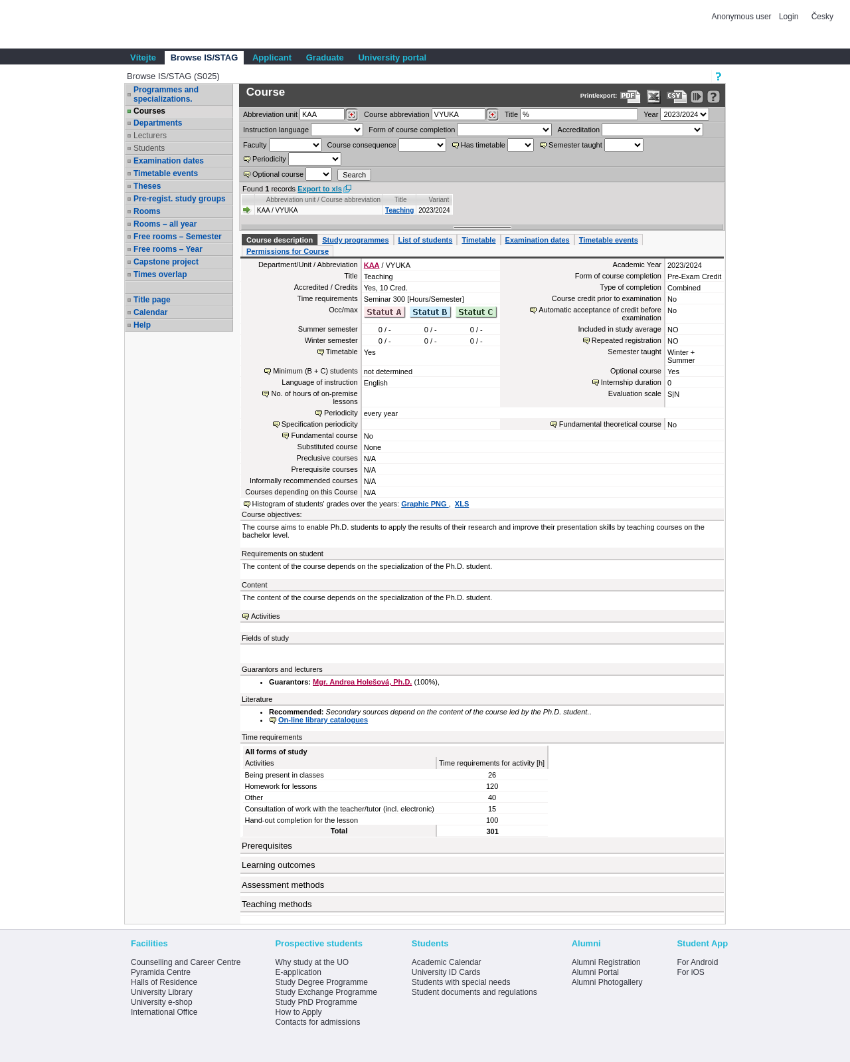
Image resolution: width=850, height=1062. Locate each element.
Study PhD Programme (316, 1002)
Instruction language (276, 130)
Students (149, 148)
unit (270, 114)
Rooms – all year (165, 224)
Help (142, 325)
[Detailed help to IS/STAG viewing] (714, 97)
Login (788, 16)
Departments (157, 123)
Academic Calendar (446, 962)
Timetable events (165, 173)
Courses (149, 111)
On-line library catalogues (323, 720)
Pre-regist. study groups (179, 198)
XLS (462, 504)
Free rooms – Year (168, 249)
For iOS (690, 972)
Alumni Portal (595, 972)
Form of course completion (412, 130)
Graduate (325, 57)
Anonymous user (743, 16)
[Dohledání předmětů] (492, 115)
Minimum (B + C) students (315, 371)
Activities (265, 616)
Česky (822, 16)
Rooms (147, 211)
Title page (152, 299)
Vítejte (143, 57)
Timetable (478, 240)
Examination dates (168, 160)
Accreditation (579, 130)
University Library (162, 992)
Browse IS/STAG (204, 57)
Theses (147, 186)
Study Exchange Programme (326, 992)
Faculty (254, 145)
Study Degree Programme (321, 982)
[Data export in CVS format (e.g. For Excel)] (677, 97)
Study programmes (355, 240)
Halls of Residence (164, 982)
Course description (279, 240)
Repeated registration (626, 340)
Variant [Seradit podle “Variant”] (438, 199)
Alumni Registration (606, 962)
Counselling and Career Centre (185, 962)
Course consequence (361, 145)
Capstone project (166, 261)
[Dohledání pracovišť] (352, 115)
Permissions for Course (287, 251)
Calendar (150, 312)
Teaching (399, 210)
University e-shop (162, 1002)
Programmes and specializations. (166, 94)
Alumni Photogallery (607, 982)
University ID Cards (446, 972)
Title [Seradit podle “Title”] (400, 199)
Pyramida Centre (161, 972)
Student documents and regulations (474, 992)
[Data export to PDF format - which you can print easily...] (630, 97)
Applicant (272, 57)
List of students (425, 240)
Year (650, 114)
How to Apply (298, 1012)
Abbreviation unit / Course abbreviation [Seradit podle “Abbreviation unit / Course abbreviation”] (323, 199)
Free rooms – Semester (177, 236)
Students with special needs (461, 982)
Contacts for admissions (317, 1022)
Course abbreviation (396, 114)
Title (511, 114)
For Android (697, 962)
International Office (164, 1012)
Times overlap (160, 274)
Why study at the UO (312, 962)
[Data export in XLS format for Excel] (653, 97)
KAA (372, 265)
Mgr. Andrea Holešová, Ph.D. (362, 682)
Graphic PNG (425, 504)
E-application (298, 972)
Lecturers (150, 135)
